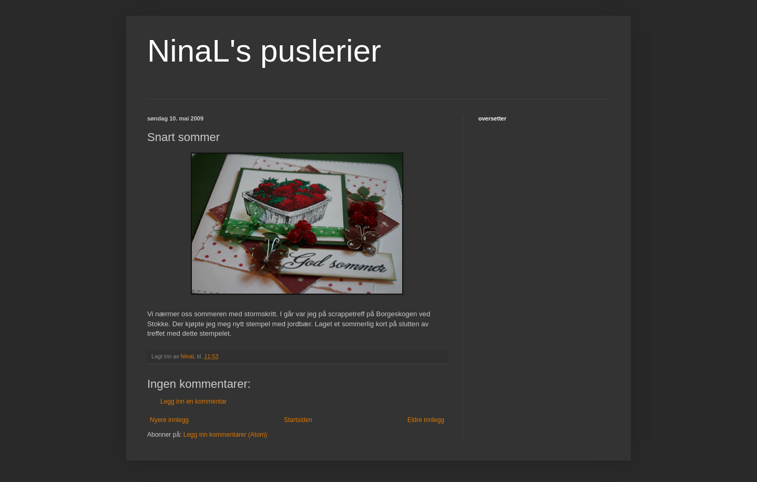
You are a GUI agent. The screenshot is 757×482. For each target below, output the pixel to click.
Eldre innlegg (425, 420)
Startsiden (298, 420)
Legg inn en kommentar (193, 401)
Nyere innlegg (169, 420)
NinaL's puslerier (264, 50)
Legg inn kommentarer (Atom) (225, 434)
